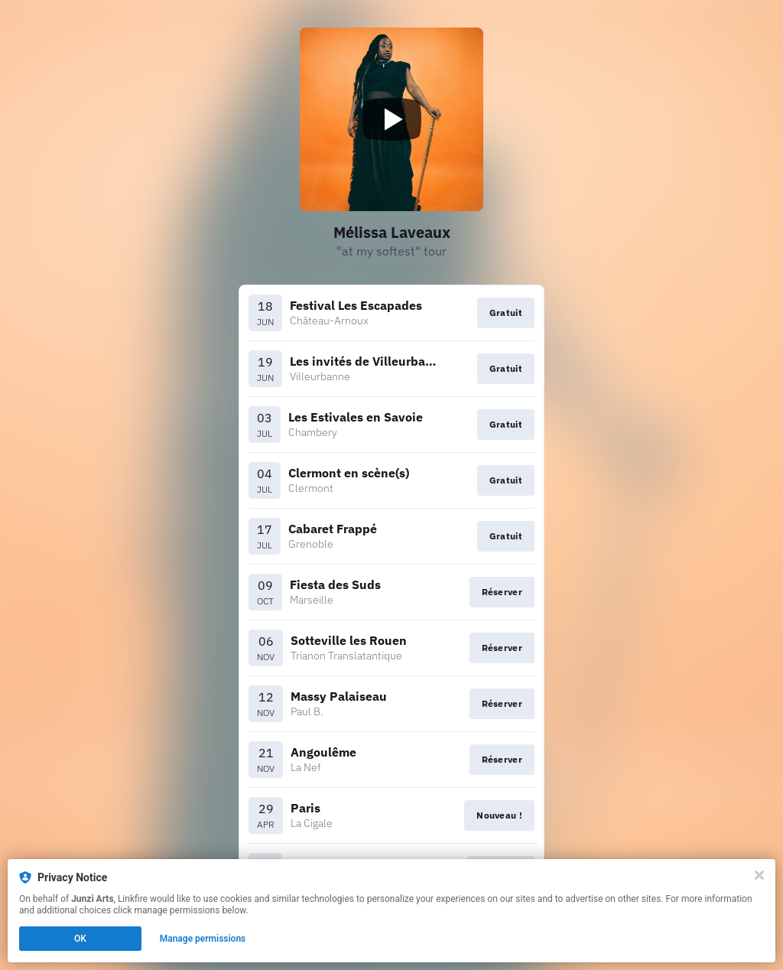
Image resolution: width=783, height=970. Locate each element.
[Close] (759, 875)
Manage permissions (203, 938)
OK (80, 938)
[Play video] (391, 119)
